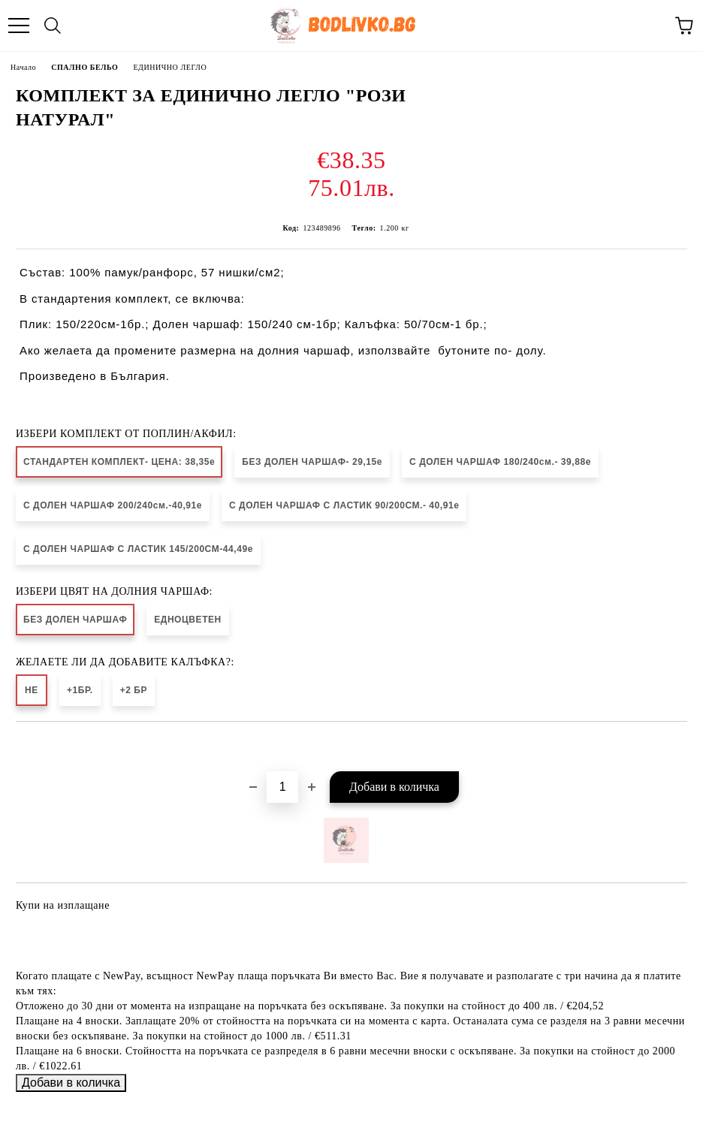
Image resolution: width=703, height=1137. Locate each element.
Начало (23, 67)
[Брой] (282, 787)
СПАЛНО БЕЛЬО (84, 67)
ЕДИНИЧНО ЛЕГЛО (170, 67)
